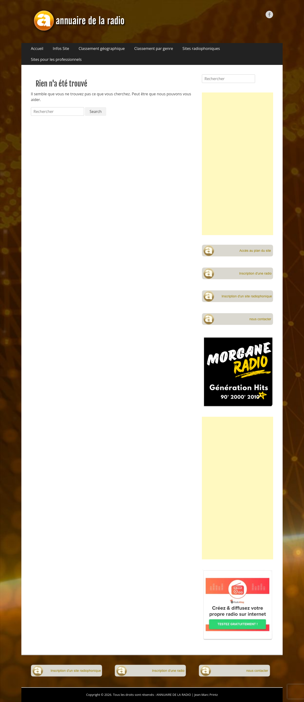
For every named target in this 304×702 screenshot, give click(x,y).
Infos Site (61, 48)
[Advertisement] (237, 163)
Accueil (37, 48)
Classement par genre (153, 48)
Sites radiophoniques (201, 48)
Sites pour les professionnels (56, 59)
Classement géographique (102, 48)
